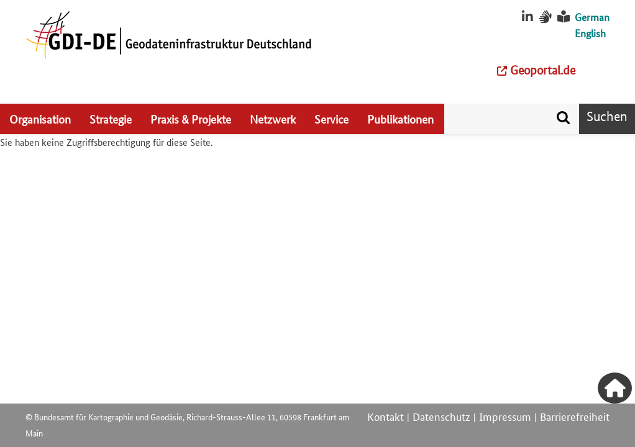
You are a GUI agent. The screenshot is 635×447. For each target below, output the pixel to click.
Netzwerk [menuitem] (273, 118)
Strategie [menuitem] (110, 118)
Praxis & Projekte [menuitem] (190, 118)
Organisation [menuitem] (40, 118)
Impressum (505, 416)
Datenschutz (441, 416)
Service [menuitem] (331, 118)
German (592, 17)
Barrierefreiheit (575, 416)
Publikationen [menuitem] (400, 118)
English (590, 33)
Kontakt (385, 416)
